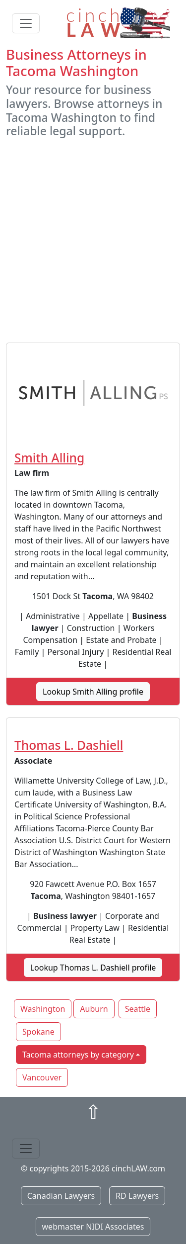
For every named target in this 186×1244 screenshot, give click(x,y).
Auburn (94, 1008)
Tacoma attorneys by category (78, 1054)
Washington (42, 1008)
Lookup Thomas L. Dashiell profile (93, 967)
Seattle (138, 1008)
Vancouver (42, 1077)
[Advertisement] (93, 240)
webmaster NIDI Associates (93, 1226)
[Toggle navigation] (26, 23)
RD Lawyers (137, 1195)
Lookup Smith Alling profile (93, 691)
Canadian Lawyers (61, 1195)
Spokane (38, 1031)
